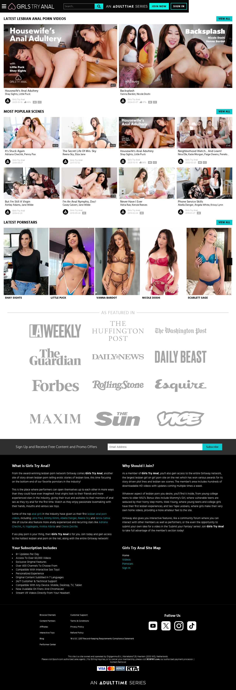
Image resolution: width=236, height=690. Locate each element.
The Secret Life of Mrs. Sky (79, 151)
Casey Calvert (70, 205)
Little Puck (24, 94)
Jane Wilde (27, 205)
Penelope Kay (227, 154)
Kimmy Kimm (51, 518)
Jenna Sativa (103, 518)
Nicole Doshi (143, 94)
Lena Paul (37, 518)
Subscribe (212, 446)
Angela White (202, 205)
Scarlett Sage (198, 297)
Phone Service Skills (190, 201)
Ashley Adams (12, 205)
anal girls (37, 514)
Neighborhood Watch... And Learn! (200, 151)
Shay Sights (11, 94)
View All (224, 19)
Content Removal (118, 662)
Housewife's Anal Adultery (21, 90)
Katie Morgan (195, 154)
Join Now (159, 6)
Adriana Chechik (14, 154)
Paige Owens (211, 154)
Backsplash (127, 90)
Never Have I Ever (131, 201)
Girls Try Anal (18, 99)
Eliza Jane (80, 154)
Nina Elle (182, 154)
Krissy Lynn (217, 205)
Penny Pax (30, 154)
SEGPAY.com (153, 659)
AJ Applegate (30, 526)
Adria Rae (125, 205)
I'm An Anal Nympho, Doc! (79, 201)
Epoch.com (58, 659)
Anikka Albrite (47, 526)
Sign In (178, 6)
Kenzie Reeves (139, 205)
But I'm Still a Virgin (17, 201)
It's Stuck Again (15, 151)
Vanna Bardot (128, 94)
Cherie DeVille (69, 526)
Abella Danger (185, 205)
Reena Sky (68, 154)
